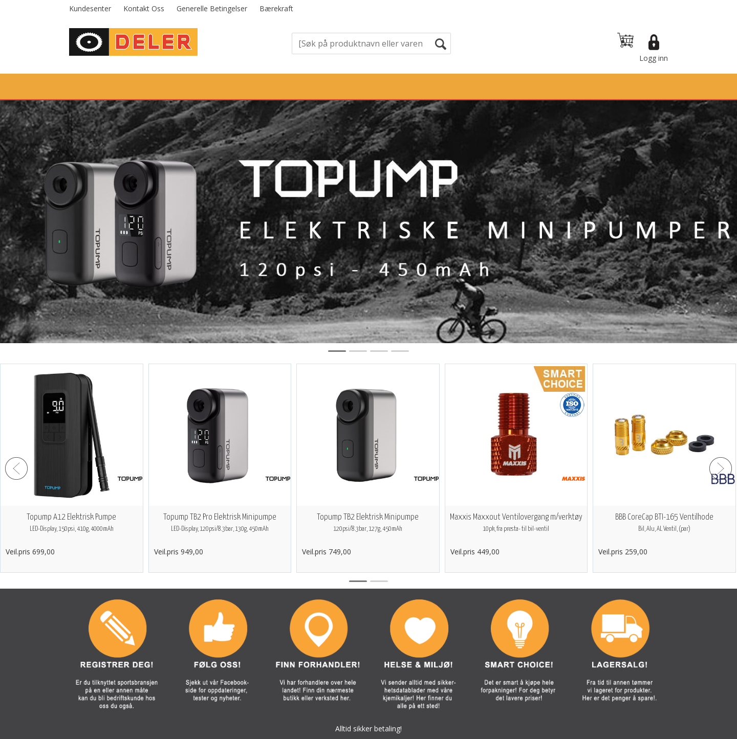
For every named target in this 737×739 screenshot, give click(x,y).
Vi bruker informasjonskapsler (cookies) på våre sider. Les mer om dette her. (368, 708)
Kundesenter (90, 8)
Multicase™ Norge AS (575, 728)
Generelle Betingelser (212, 8)
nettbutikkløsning (479, 728)
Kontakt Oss (143, 8)
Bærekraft (276, 8)
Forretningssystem (407, 728)
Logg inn (653, 58)
